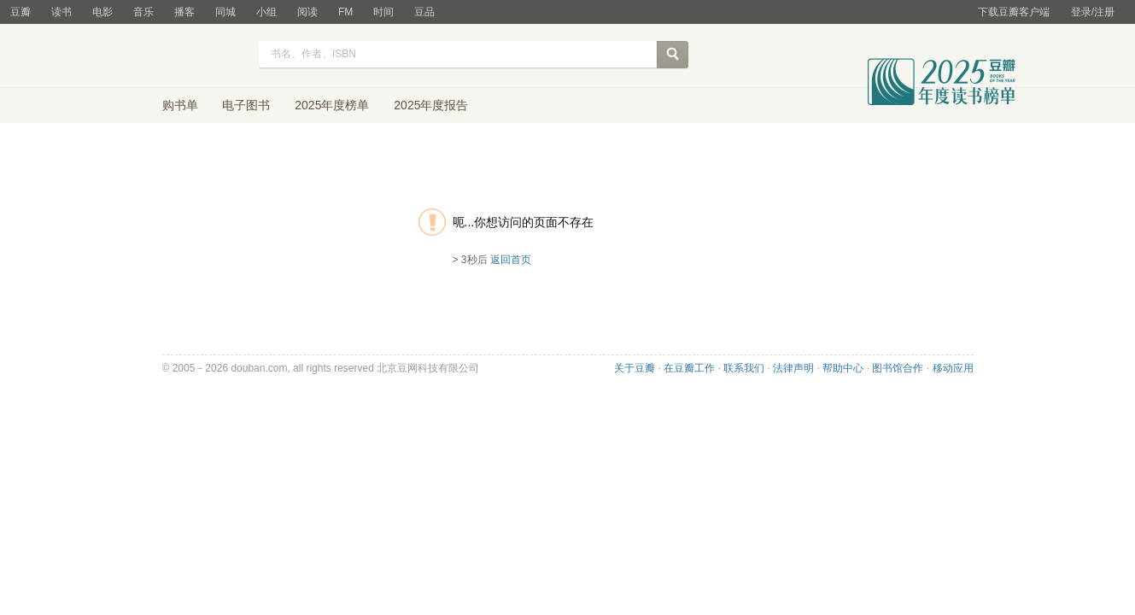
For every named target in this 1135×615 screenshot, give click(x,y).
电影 (102, 12)
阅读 (307, 12)
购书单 (180, 105)
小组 (266, 12)
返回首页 (510, 260)
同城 (225, 12)
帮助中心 (842, 368)
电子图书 (246, 105)
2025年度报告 (431, 105)
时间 (383, 12)
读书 (61, 12)
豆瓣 (20, 12)
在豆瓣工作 (689, 368)
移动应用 (953, 368)
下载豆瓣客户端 (1014, 12)
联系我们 (743, 368)
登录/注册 (1093, 12)
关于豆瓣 (634, 368)
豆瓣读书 (186, 56)
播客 (184, 12)
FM (345, 12)
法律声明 (793, 368)
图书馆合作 (897, 368)
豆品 (424, 12)
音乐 (143, 12)
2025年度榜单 (332, 105)
